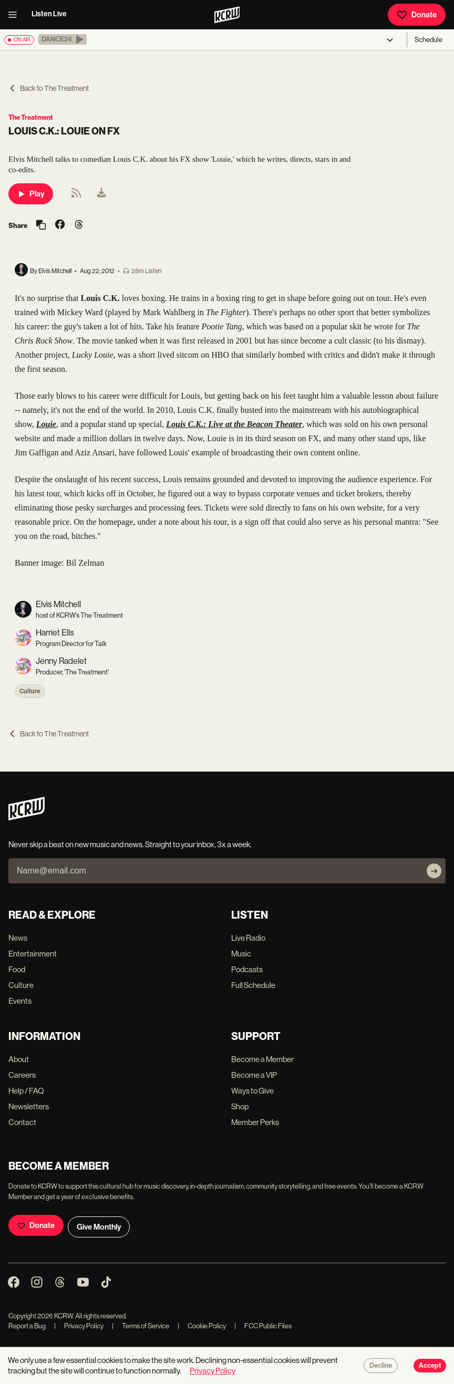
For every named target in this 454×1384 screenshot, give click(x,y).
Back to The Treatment (48, 88)
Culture (29, 691)
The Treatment (30, 117)
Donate (417, 14)
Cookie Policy (202, 1326)
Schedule (428, 40)
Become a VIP (254, 1074)
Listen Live (49, 13)
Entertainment (32, 953)
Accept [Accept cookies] (430, 1365)
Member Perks (255, 1122)
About (18, 1059)
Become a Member (262, 1059)
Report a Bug (27, 1326)
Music (241, 953)
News (17, 937)
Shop (240, 1106)
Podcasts (247, 969)
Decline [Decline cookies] (380, 1365)
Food (16, 969)
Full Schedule (253, 985)
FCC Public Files (263, 1326)
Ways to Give (252, 1090)
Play (30, 194)
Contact (22, 1122)
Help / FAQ (26, 1090)
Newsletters (28, 1106)
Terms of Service (140, 1326)
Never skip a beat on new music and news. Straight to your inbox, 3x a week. (130, 844)
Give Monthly (99, 1227)
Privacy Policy (79, 1326)
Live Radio (248, 937)
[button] (62, 39)
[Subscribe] (434, 870)
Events (20, 1000)
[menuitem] (101, 193)
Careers (22, 1074)
